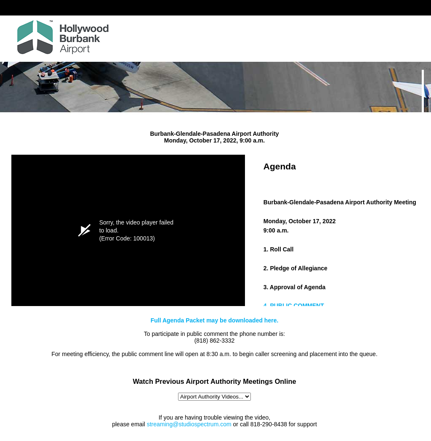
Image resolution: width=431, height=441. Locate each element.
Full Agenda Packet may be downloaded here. (215, 320)
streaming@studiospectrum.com (189, 424)
